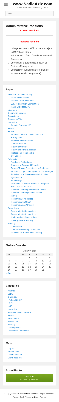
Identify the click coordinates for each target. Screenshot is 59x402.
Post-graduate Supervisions (23, 211)
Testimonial (13, 321)
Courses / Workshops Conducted (26, 229)
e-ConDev (12, 297)
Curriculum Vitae (15, 119)
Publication (13, 159)
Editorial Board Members (22, 101)
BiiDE (10, 294)
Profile (11, 131)
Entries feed (13, 351)
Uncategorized (14, 327)
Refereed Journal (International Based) (28, 190)
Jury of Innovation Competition (25, 104)
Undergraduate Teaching (22, 220)
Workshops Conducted (18, 331)
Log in (11, 348)
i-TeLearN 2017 (15, 300)
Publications (13, 318)
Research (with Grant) (21, 202)
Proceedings (16, 180)
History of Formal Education (23, 150)
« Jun (8, 273)
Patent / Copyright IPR (21, 125)
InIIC (10, 306)
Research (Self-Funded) (22, 199)
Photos (11, 128)
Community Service (17, 113)
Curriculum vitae (18, 143)
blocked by (29, 377)
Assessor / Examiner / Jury (20, 94)
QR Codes (16, 156)
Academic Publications (21, 162)
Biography (12, 110)
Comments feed (15, 354)
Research (12, 196)
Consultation (13, 116)
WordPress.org (15, 358)
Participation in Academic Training (26, 232)
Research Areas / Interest (22, 205)
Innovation (12, 122)
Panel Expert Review (20, 107)
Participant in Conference (19, 312)
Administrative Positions (24, 26)
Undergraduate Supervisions (24, 217)
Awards (11, 291)
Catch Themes (40, 397)
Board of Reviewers (20, 98)
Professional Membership (22, 153)
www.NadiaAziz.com (32, 4)
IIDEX (10, 303)
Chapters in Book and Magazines (26, 165)
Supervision (13, 208)
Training (11, 223)
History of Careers (19, 147)
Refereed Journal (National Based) (26, 192)
